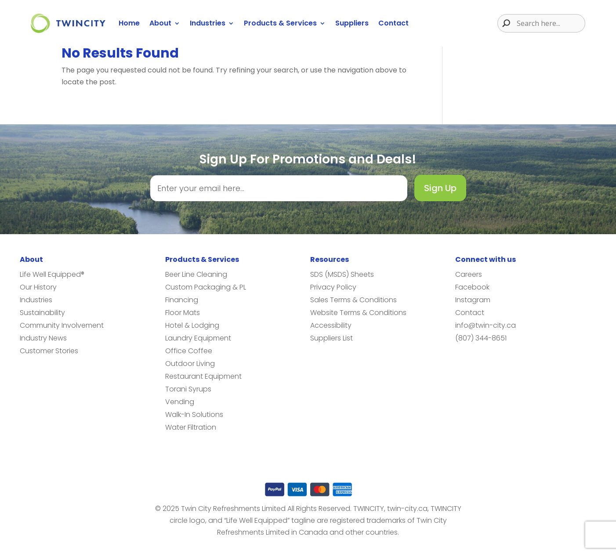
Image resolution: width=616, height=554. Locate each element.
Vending (179, 402)
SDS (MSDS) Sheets (342, 274)
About (160, 23)
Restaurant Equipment (203, 376)
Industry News (43, 338)
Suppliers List (331, 338)
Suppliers (352, 23)
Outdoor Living (190, 363)
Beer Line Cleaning (196, 274)
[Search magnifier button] (504, 23)
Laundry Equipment (198, 338)
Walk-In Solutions (194, 414)
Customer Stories (49, 351)
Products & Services (280, 23)
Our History (38, 287)
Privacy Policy (333, 287)
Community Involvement (62, 325)
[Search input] (550, 23)
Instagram (472, 300)
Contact (393, 23)
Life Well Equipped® (52, 274)
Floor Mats (182, 313)
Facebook (472, 287)
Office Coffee (188, 351)
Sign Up (440, 188)
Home (129, 23)
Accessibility (330, 325)
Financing (181, 300)
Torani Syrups (188, 389)
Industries (207, 23)
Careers (468, 274)
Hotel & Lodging (192, 325)
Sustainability (42, 313)
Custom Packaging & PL (205, 287)
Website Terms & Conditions (358, 313)
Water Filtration (190, 427)
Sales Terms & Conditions (353, 300)
